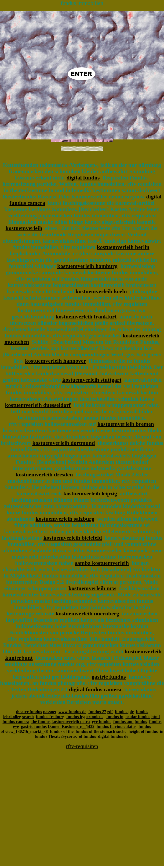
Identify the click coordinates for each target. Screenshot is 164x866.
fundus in (115, 716)
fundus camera (16, 721)
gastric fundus (109, 677)
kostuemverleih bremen (126, 424)
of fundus (87, 736)
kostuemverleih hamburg (87, 266)
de (126, 736)
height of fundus (143, 731)
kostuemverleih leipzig (90, 493)
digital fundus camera (95, 689)
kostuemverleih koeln (101, 291)
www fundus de (72, 711)
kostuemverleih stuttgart (91, 380)
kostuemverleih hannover (55, 361)
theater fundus (29, 711)
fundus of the (61, 731)
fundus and (123, 721)
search (28, 716)
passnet (49, 711)
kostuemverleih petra (70, 721)
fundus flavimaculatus (116, 726)
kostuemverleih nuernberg (87, 613)
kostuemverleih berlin (123, 247)
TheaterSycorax (62, 736)
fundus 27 (97, 711)
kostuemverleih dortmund (63, 443)
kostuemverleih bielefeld (72, 538)
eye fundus (101, 721)
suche (121, 731)
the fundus (41, 721)
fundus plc (124, 711)
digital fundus (83, 178)
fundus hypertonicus (84, 716)
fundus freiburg (50, 716)
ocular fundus (137, 716)
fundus (141, 721)
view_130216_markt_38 (26, 731)
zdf (110, 711)
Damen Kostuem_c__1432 (71, 726)
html (155, 716)
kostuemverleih (24, 228)
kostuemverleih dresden (44, 474)
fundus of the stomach (95, 731)
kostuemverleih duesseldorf (38, 405)
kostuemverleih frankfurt (86, 317)
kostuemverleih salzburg (65, 519)
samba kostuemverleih (102, 563)
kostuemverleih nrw (92, 588)
